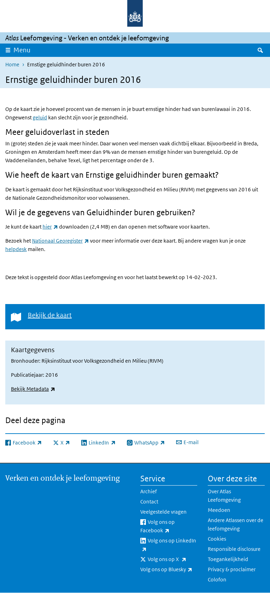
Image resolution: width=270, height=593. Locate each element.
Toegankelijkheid (228, 559)
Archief (148, 491)
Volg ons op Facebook (168, 527)
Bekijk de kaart (50, 315)
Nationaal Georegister (60, 240)
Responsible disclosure (234, 549)
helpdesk (16, 249)
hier (50, 226)
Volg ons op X (172, 559)
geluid (40, 117)
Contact (149, 501)
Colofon (217, 579)
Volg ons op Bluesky (168, 569)
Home (12, 64)
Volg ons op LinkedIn (168, 545)
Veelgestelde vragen (163, 511)
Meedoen (219, 510)
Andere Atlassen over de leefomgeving (235, 524)
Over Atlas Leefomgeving (224, 495)
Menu (22, 50)
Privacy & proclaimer (232, 569)
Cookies (217, 538)
